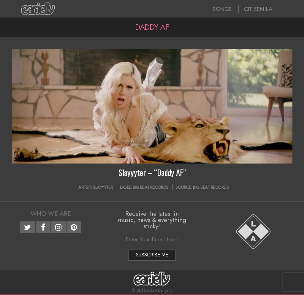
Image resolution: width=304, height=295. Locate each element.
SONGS (222, 9)
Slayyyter (103, 187)
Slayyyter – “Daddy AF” (152, 172)
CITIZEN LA (258, 9)
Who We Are (51, 213)
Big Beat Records (150, 187)
